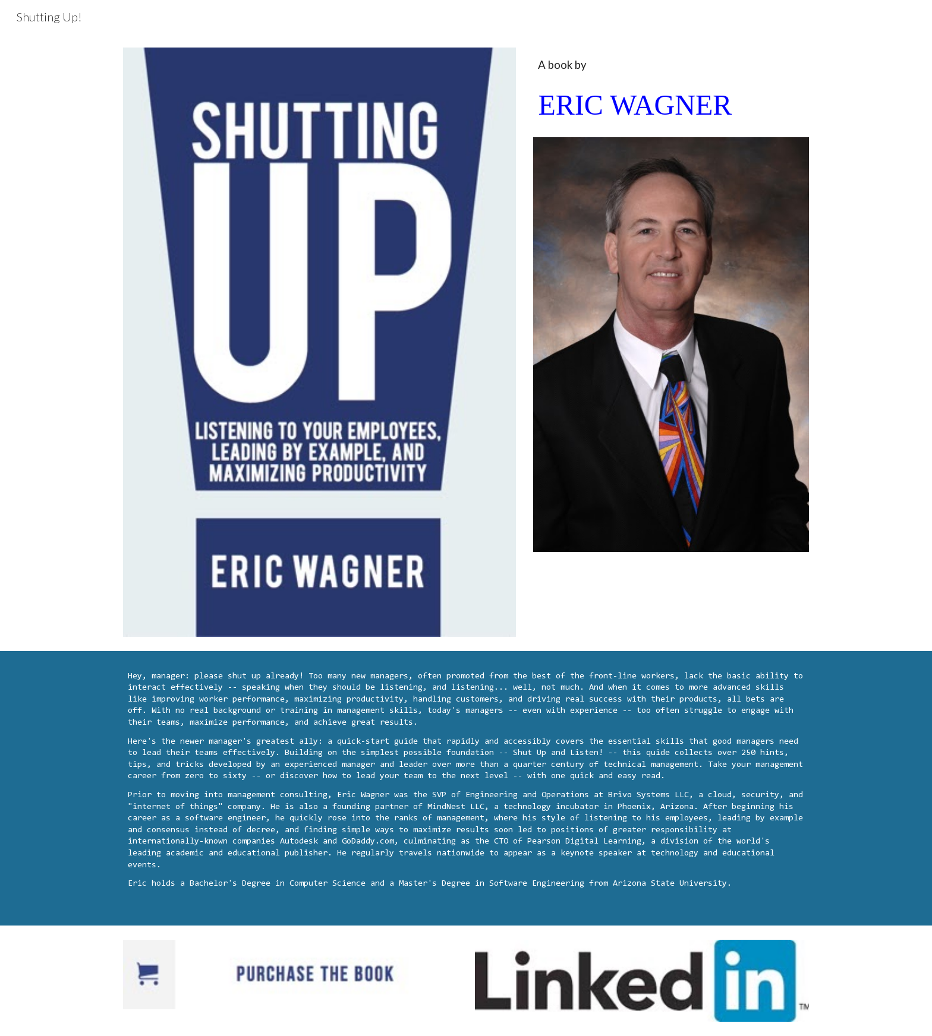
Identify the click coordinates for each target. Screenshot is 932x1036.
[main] (671, 92)
